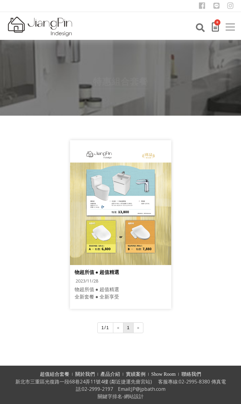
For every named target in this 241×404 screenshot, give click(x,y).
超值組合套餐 (54, 374)
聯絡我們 (191, 374)
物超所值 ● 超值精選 (97, 272)
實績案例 (136, 374)
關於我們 (85, 374)
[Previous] (118, 327)
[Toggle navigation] (231, 28)
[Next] (138, 327)
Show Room (163, 374)
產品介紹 (110, 374)
